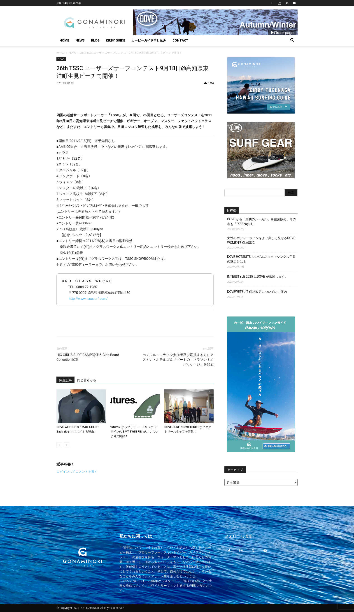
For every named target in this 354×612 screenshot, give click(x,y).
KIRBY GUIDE (115, 40)
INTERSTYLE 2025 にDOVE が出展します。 (257, 276)
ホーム (60, 53)
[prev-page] (59, 445)
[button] (292, 41)
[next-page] (66, 445)
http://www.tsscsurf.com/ (88, 299)
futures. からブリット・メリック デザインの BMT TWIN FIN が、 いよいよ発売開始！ (134, 431)
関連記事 (65, 380)
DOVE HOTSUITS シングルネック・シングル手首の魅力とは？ (261, 259)
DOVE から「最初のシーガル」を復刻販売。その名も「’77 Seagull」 (261, 221)
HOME (64, 40)
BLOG (95, 40)
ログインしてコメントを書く (77, 471)
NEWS (80, 40)
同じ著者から (86, 380)
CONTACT (180, 40)
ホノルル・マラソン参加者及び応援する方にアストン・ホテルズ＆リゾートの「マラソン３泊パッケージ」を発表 (178, 359)
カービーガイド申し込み (148, 40)
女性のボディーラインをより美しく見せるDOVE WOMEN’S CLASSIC (261, 240)
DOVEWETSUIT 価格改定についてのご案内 (257, 291)
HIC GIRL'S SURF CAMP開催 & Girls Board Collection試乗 (87, 357)
